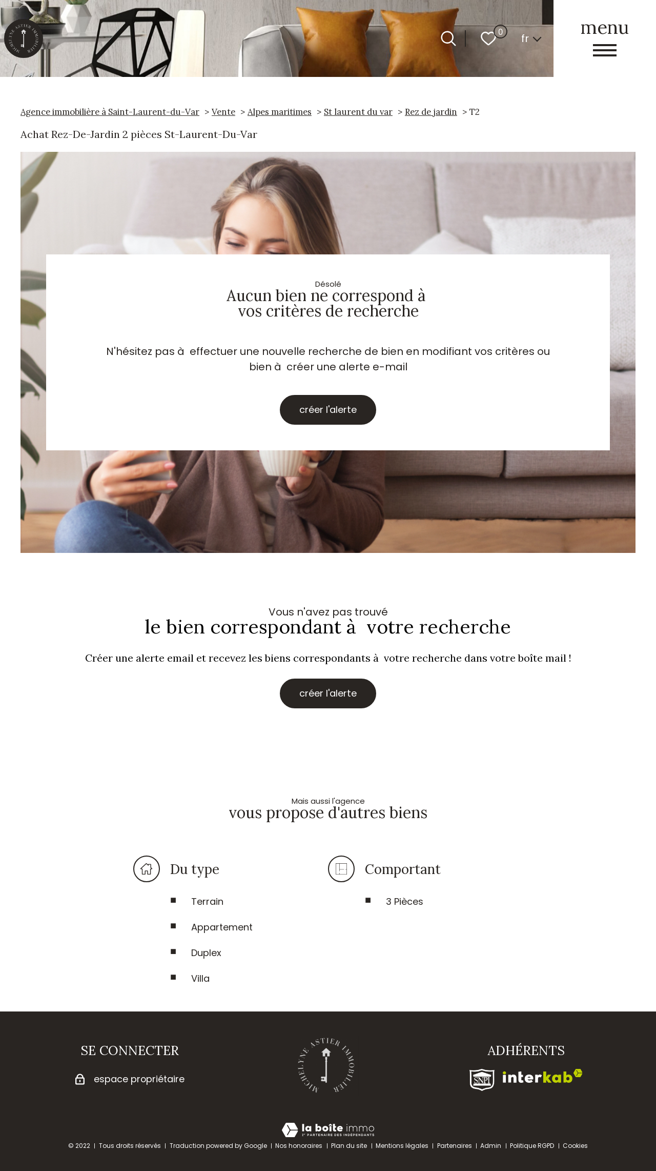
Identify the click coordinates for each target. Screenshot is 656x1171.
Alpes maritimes (280, 111)
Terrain (207, 904)
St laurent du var (358, 111)
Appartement (222, 930)
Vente (223, 111)
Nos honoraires (298, 1145)
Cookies (575, 1145)
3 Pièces (404, 904)
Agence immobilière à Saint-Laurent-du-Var (109, 111)
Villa (200, 981)
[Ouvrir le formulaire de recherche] (448, 38)
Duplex (206, 955)
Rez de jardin (431, 111)
